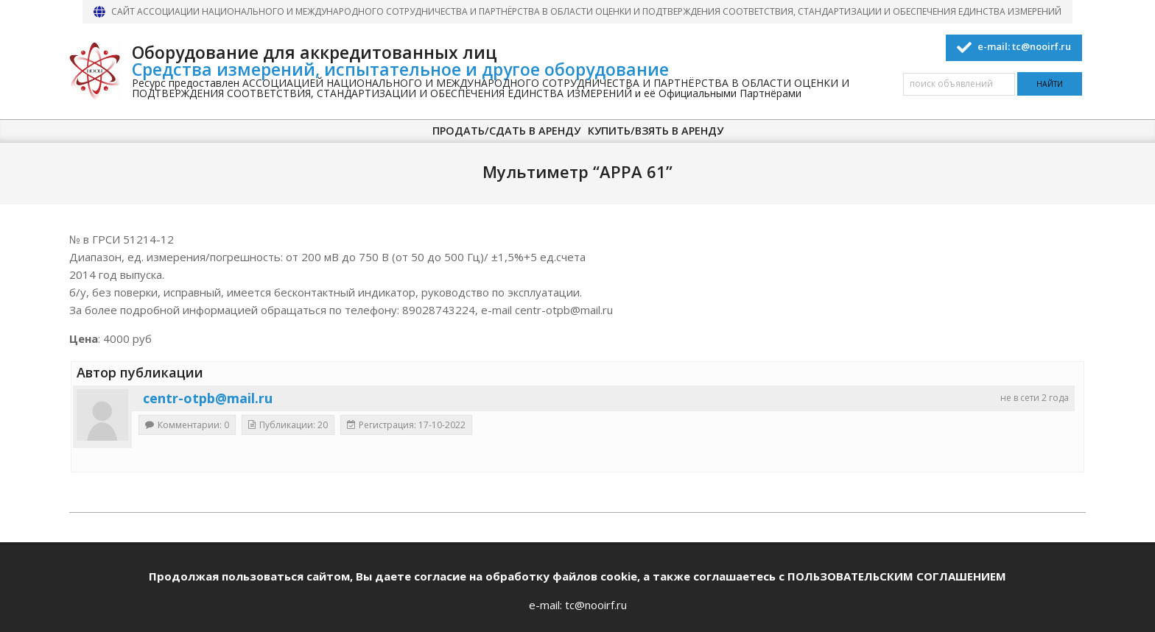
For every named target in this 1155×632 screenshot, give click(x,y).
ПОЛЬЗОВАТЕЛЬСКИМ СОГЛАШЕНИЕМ (896, 576)
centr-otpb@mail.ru (208, 398)
